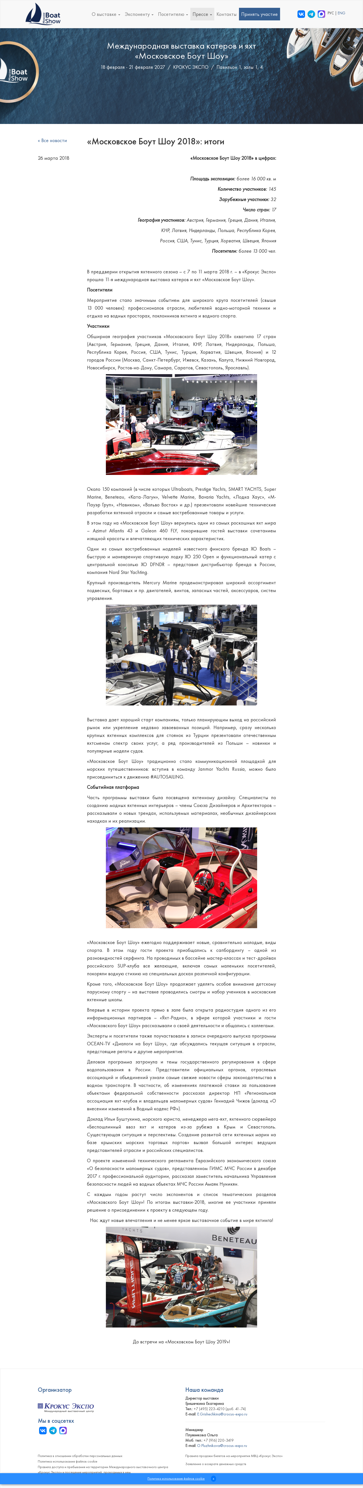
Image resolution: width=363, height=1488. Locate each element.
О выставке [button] (106, 14)
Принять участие (259, 14)
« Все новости (52, 140)
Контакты (227, 14)
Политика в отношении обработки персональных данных (80, 1455)
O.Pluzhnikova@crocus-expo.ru (222, 1445)
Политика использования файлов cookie (67, 1461)
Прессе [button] (202, 14)
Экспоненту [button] (139, 14)
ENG (341, 13)
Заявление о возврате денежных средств (215, 1464)
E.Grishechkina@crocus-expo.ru (222, 1414)
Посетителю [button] (173, 14)
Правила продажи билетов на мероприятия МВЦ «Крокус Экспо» (234, 1455)
